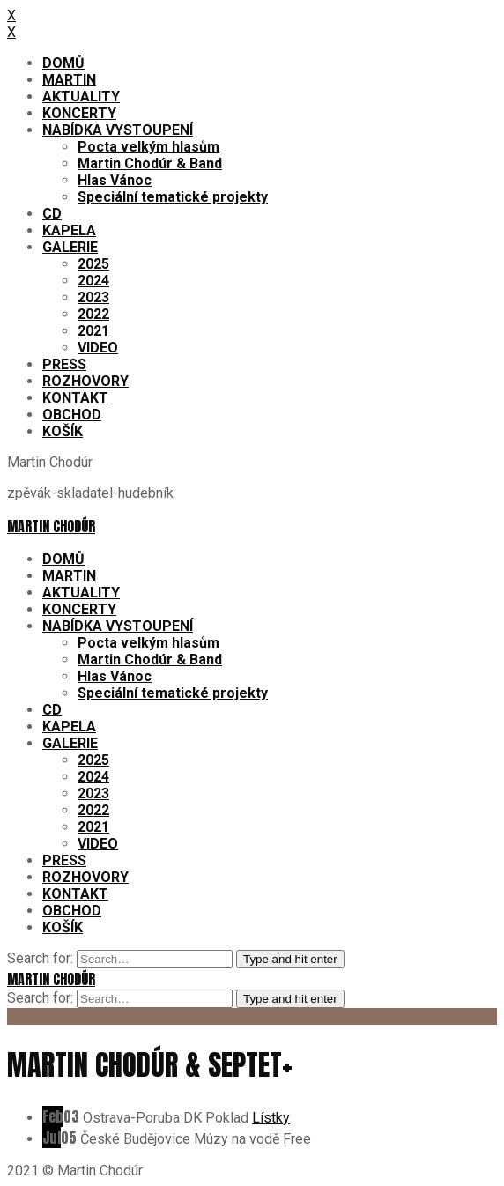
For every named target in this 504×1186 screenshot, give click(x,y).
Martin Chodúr (51, 526)
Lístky (271, 1117)
